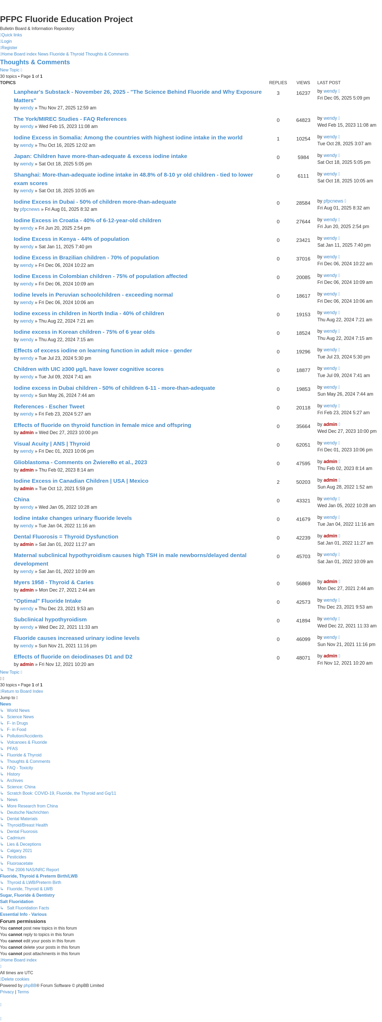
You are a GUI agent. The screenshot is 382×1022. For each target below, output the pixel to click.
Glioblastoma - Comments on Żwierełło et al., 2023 (80, 462)
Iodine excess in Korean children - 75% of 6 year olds (84, 332)
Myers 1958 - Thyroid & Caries (54, 582)
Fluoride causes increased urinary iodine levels (77, 638)
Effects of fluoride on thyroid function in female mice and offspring (102, 425)
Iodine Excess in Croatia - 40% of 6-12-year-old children (87, 220)
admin (27, 432)
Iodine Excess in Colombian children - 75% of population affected (101, 276)
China (21, 499)
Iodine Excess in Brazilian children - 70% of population (86, 257)
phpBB (30, 985)
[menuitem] (6, 41)
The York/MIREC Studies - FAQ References (70, 119)
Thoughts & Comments (35, 62)
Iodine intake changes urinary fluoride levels (73, 518)
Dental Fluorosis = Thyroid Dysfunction (66, 536)
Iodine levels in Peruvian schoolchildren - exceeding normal (93, 295)
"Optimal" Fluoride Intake (47, 601)
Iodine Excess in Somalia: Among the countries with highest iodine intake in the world (128, 137)
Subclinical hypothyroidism (50, 619)
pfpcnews (29, 209)
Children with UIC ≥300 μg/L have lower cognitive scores (89, 369)
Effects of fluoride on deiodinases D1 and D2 (73, 656)
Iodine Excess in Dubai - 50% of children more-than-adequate (95, 202)
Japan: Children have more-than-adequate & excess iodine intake (100, 156)
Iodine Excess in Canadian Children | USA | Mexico (81, 481)
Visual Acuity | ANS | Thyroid (52, 444)
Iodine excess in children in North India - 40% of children (89, 313)
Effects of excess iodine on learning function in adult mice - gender (103, 350)
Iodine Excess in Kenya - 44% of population (71, 239)
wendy (26, 107)
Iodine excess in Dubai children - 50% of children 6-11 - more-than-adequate (114, 388)
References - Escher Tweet (49, 406)
